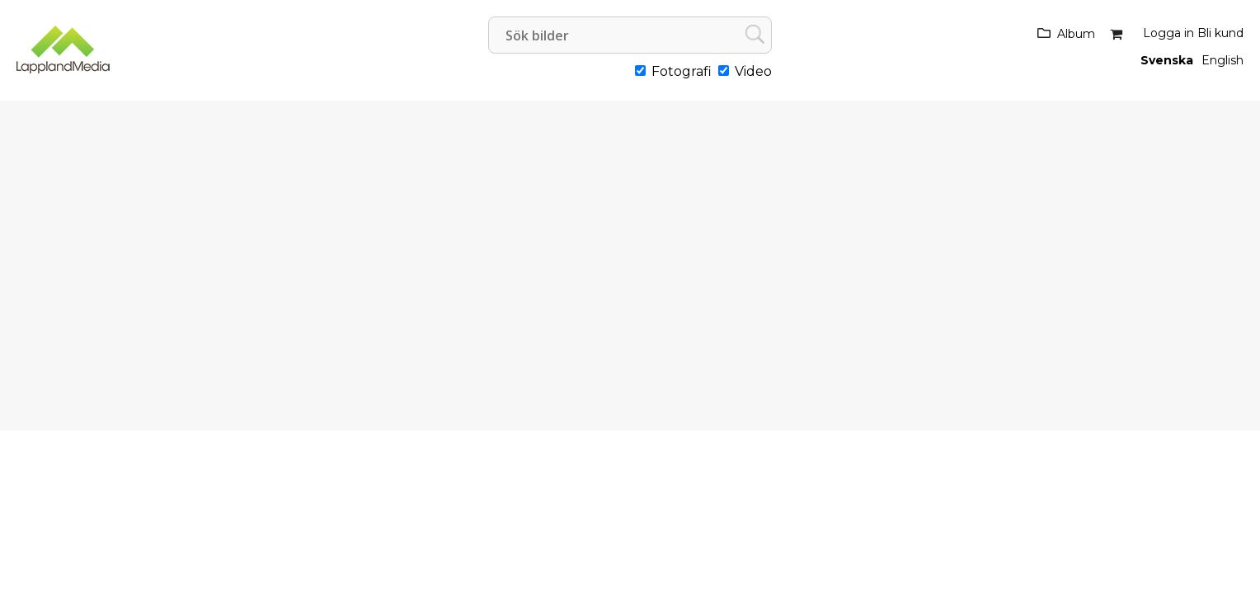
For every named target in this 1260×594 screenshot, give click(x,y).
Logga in (1168, 33)
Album (1076, 33)
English (1222, 60)
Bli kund (1220, 33)
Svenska (1166, 60)
